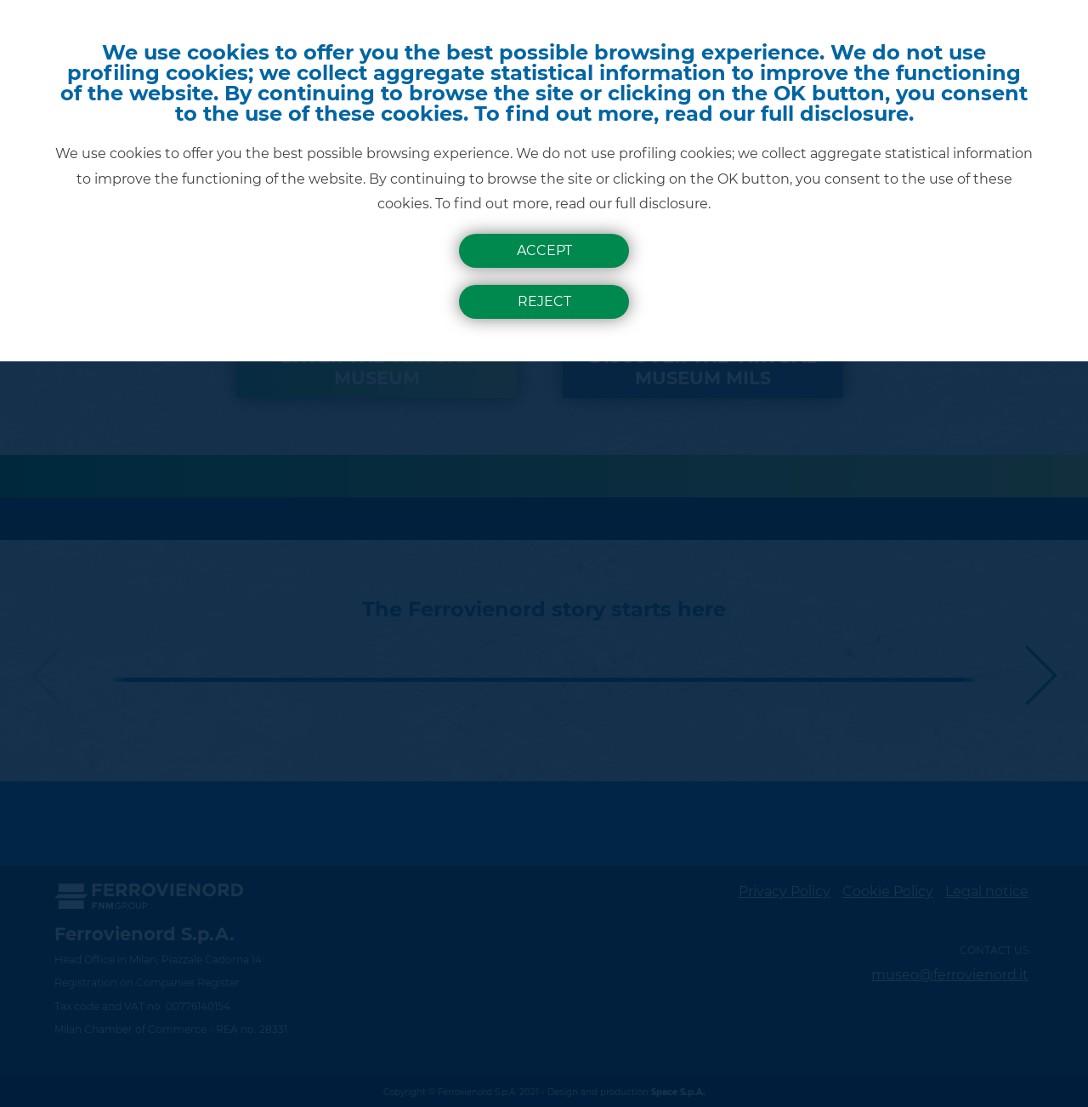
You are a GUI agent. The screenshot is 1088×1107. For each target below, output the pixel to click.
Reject (544, 301)
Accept (544, 250)
